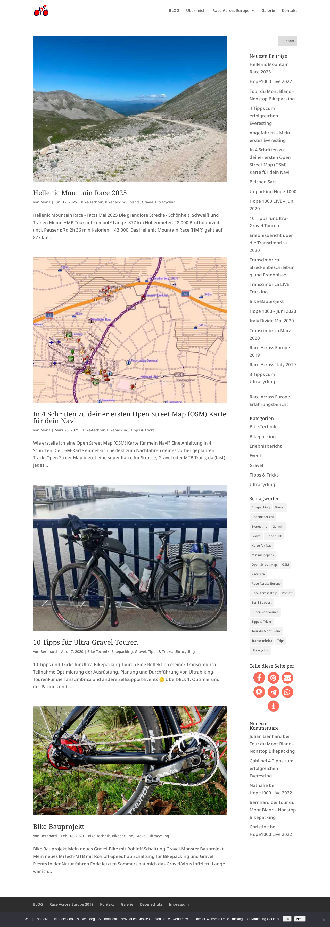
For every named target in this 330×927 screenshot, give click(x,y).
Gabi (254, 761)
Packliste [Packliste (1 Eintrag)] (258, 574)
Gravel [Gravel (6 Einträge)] (256, 536)
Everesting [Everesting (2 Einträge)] (259, 526)
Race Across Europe (231, 11)
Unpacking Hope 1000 (273, 191)
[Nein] (323, 919)
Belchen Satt (263, 182)
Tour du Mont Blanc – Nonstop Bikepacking (273, 809)
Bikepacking (115, 202)
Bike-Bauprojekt (58, 826)
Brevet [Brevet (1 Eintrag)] (280, 507)
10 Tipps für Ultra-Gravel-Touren (85, 642)
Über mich (196, 11)
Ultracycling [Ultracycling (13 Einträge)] (260, 650)
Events (134, 202)
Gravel (147, 202)
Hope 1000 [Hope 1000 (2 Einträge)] (274, 536)
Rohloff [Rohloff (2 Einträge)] (287, 593)
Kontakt (289, 11)
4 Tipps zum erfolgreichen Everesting (264, 115)
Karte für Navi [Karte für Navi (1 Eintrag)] (262, 545)
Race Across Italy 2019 (273, 364)
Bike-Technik (92, 202)
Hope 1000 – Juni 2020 (273, 311)
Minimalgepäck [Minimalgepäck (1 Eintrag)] (263, 555)
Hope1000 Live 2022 (271, 81)
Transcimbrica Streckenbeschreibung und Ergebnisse (272, 267)
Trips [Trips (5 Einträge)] (280, 640)
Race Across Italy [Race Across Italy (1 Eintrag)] (264, 593)
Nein (299, 919)
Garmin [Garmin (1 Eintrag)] (278, 526)
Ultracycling (165, 202)
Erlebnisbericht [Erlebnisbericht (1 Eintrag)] (263, 517)
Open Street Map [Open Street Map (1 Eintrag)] (264, 564)
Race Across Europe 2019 (71, 904)
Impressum (179, 904)
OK (287, 919)
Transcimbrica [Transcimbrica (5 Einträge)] (262, 640)
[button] (259, 678)
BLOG (174, 11)
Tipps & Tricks (142, 430)
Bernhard (48, 651)
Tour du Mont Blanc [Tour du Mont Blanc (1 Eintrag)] (266, 631)
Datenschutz (151, 904)
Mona (45, 202)
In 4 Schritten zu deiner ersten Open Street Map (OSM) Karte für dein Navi (129, 417)
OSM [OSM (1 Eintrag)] (285, 564)
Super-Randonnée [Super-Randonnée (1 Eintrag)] (265, 612)
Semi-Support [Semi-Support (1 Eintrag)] (262, 602)
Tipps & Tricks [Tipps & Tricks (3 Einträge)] (262, 621)
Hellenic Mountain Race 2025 (80, 192)
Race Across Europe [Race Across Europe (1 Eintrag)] (266, 583)
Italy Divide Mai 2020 (272, 321)
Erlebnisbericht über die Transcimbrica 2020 (271, 242)
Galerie (268, 11)
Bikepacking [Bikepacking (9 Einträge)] (261, 507)
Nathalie (259, 785)
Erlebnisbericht (266, 446)
